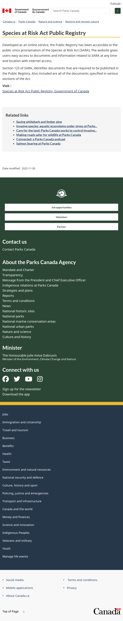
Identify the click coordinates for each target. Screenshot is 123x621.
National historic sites (18, 311)
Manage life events (15, 556)
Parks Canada (27, 21)
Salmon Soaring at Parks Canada (38, 143)
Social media (15, 580)
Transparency (12, 275)
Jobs (5, 414)
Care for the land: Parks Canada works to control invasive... (56, 130)
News (6, 306)
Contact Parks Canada (18, 249)
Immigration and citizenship (21, 422)
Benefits (8, 446)
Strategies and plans (17, 290)
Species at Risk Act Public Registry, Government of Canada (45, 91)
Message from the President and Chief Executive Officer (44, 280)
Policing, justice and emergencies (25, 493)
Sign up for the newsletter (21, 389)
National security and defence (22, 477)
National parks (13, 316)
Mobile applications (19, 588)
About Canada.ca (17, 596)
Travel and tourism (15, 430)
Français (115, 3)
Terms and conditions (18, 301)
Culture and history (16, 337)
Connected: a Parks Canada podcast (40, 139)
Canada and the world (17, 509)
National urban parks (18, 326)
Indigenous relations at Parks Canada (30, 285)
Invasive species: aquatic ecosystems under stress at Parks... (56, 126)
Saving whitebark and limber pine (39, 122)
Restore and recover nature (82, 21)
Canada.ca (9, 21)
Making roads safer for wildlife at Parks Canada (48, 135)
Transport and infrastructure (21, 501)
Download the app (16, 394)
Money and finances (16, 517)
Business (8, 438)
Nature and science (50, 21)
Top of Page (13, 611)
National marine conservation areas (29, 321)
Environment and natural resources (26, 469)
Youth (6, 548)
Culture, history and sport (20, 485)
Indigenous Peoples (16, 533)
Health (6, 454)
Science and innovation (18, 525)
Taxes (6, 462)
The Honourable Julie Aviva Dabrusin (39, 357)
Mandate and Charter (18, 270)
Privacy (72, 588)
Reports (8, 295)
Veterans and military (17, 541)
